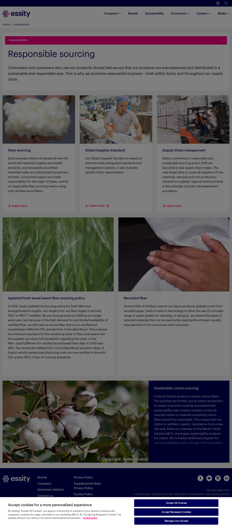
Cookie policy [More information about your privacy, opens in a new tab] (90, 518)
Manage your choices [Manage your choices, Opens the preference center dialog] (176, 521)
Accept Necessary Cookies (176, 512)
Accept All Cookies (176, 503)
